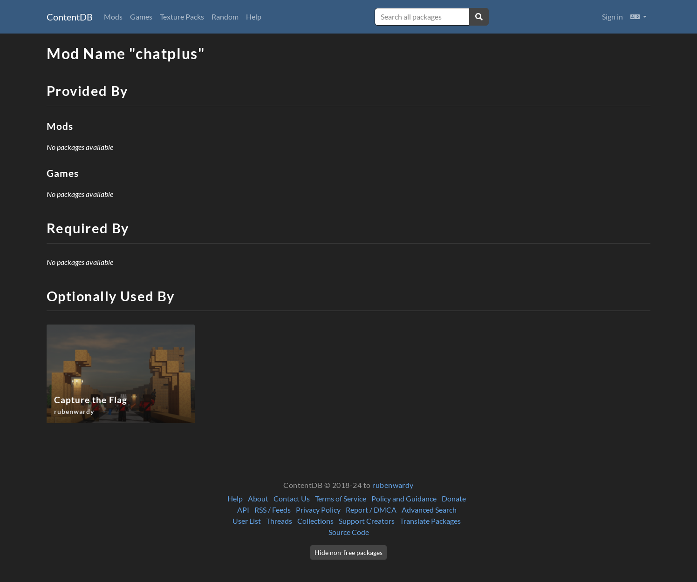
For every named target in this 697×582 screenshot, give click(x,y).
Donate (454, 498)
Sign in (612, 16)
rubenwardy (393, 484)
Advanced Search (429, 509)
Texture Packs (182, 16)
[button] (638, 16)
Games (141, 16)
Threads (279, 520)
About (258, 498)
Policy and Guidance (404, 498)
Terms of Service (340, 498)
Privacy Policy (318, 509)
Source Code (348, 532)
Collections (315, 520)
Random (225, 16)
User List (246, 520)
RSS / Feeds (272, 509)
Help (253, 16)
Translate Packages (430, 520)
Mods (113, 16)
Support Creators (367, 520)
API (243, 509)
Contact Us (291, 498)
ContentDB (70, 16)
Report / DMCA (371, 509)
